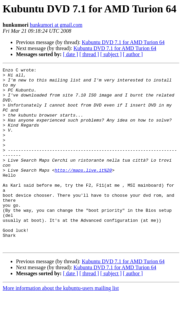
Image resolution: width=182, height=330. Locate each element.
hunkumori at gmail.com (56, 25)
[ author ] (133, 54)
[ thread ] (89, 54)
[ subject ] (111, 54)
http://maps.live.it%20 (83, 191)
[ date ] (70, 54)
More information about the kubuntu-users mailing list (61, 324)
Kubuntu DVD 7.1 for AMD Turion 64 (123, 42)
